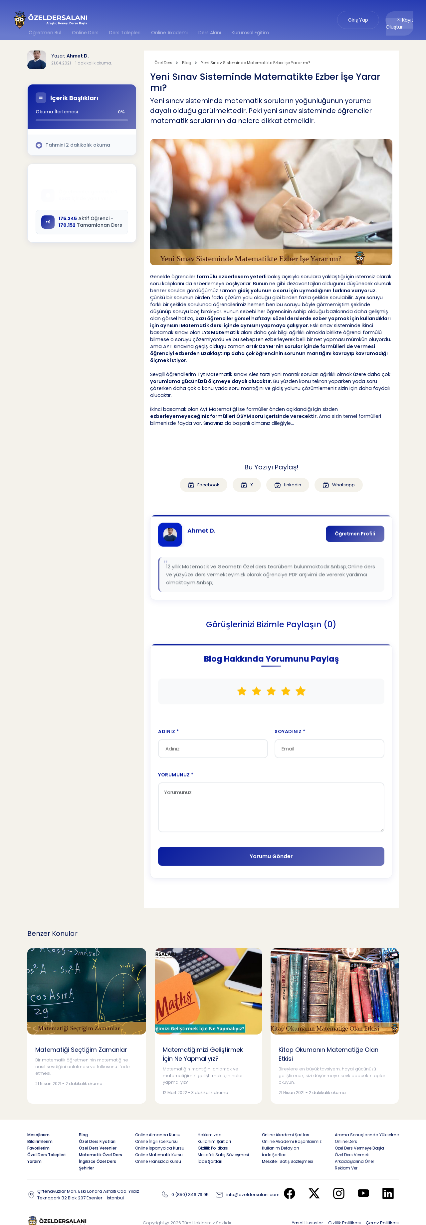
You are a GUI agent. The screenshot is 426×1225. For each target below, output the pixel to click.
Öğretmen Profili (354, 538)
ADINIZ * (168, 737)
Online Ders (85, 32)
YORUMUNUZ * (176, 781)
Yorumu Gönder (271, 862)
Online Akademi (169, 32)
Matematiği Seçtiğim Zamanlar (81, 1049)
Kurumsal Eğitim (250, 32)
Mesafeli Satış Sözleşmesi (223, 1155)
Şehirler (86, 1168)
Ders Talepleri (124, 32)
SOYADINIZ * (290, 737)
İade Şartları (210, 1161)
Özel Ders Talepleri (46, 1155)
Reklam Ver (346, 1168)
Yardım (34, 1161)
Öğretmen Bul (45, 32)
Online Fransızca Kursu (158, 1161)
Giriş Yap (358, 20)
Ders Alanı (209, 32)
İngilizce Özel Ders (97, 1161)
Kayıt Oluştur (399, 23)
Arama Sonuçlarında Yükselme (367, 1135)
